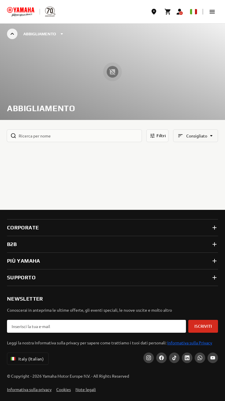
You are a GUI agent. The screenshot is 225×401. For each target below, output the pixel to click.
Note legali (85, 389)
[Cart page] (167, 11)
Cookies (63, 389)
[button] (212, 12)
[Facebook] (161, 358)
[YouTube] (213, 358)
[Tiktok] (174, 358)
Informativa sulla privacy (29, 389)
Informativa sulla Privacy (189, 342)
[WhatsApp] (200, 358)
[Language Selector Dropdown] (193, 12)
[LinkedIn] (187, 358)
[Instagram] (148, 358)
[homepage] (20, 11)
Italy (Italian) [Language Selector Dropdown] (27, 358)
